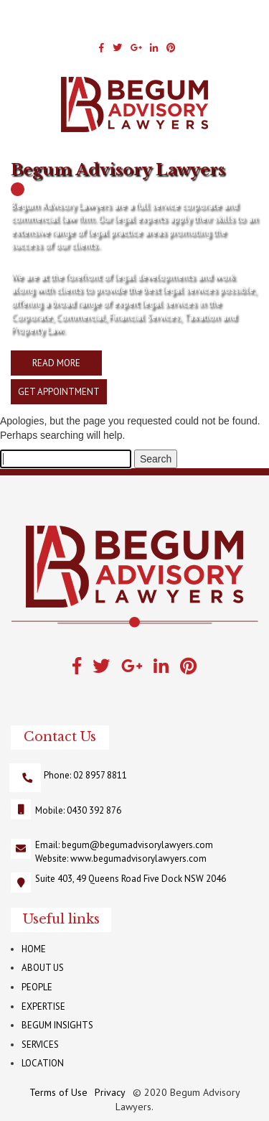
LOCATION (43, 1063)
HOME (34, 949)
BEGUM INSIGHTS (57, 1025)
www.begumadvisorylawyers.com (138, 858)
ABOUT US (43, 968)
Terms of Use (58, 1092)
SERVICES (40, 1044)
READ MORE (56, 363)
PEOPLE (37, 987)
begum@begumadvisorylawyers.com (137, 845)
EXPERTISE (43, 1006)
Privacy (110, 1092)
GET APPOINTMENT (59, 392)
